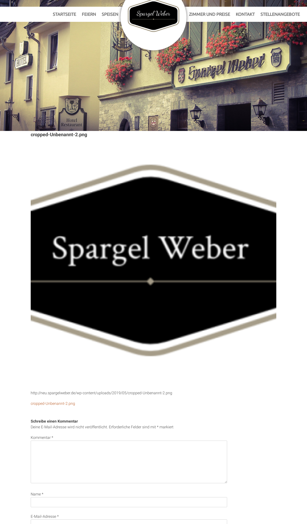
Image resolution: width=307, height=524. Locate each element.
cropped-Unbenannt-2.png (53, 403)
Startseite (64, 14)
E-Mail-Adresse (45, 516)
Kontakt (245, 14)
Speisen (110, 14)
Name (37, 494)
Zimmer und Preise (209, 14)
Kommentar (42, 437)
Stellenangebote (280, 14)
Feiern (89, 14)
